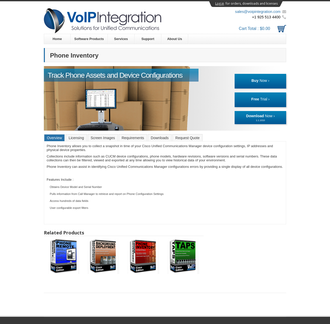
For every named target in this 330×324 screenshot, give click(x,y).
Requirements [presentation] (133, 138)
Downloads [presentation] (160, 138)
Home (57, 39)
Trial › (260, 99)
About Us (174, 39)
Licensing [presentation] (76, 138)
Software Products (89, 39)
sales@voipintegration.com (257, 12)
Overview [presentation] (54, 138)
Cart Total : (262, 28)
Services (121, 39)
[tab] (54, 137)
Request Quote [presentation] (187, 138)
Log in (219, 3)
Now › (260, 80)
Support (147, 39)
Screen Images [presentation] (103, 138)
